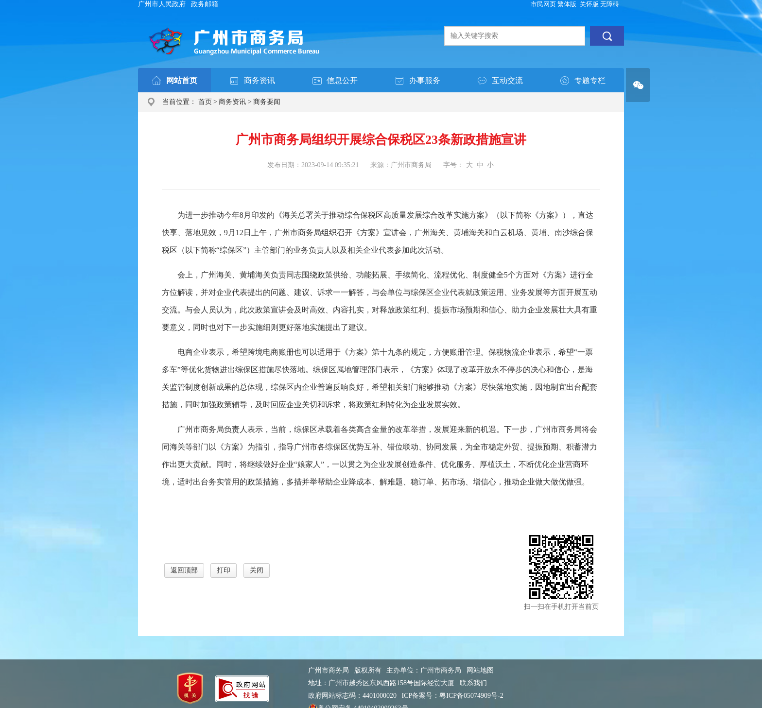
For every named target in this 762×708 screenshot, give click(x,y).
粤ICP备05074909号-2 (471, 695)
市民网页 (543, 4)
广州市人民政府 (162, 4)
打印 (223, 570)
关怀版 (589, 4)
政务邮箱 (204, 4)
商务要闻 (266, 101)
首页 (205, 101)
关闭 (256, 570)
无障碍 (609, 4)
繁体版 (566, 4)
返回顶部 (184, 570)
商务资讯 (232, 101)
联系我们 (473, 683)
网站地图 (480, 670)
